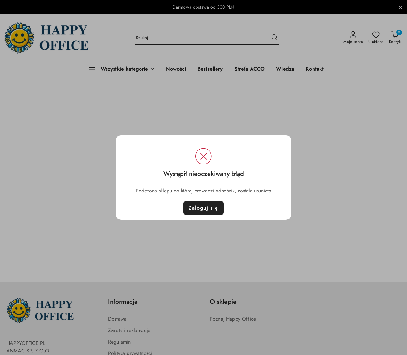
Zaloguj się (203, 208)
